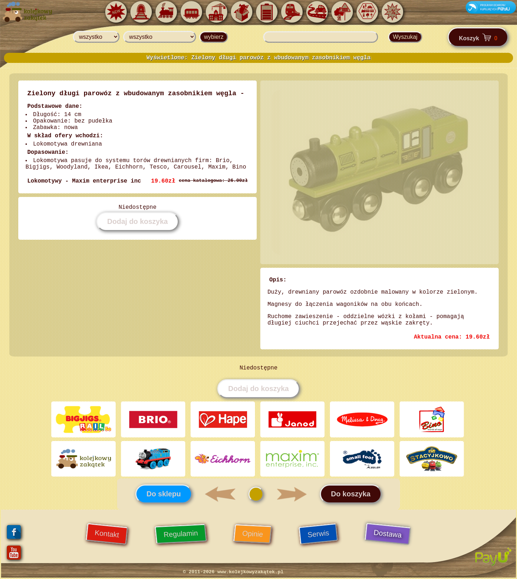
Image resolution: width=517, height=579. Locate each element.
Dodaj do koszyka (137, 221)
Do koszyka (351, 494)
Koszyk (478, 37)
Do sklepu (163, 494)
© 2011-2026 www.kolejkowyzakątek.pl (233, 572)
